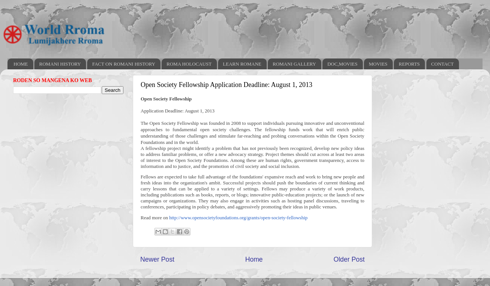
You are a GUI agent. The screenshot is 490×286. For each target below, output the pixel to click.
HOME (20, 64)
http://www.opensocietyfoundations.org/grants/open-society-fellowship (238, 217)
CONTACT (442, 64)
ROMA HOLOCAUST (188, 64)
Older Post (349, 259)
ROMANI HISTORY (60, 64)
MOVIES (378, 64)
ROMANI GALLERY (294, 64)
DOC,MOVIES (342, 64)
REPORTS (409, 64)
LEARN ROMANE (242, 64)
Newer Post (157, 259)
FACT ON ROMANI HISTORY (123, 64)
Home (254, 259)
